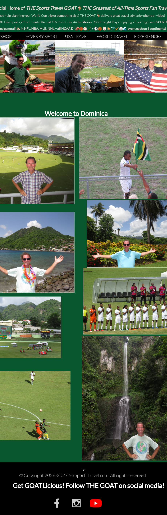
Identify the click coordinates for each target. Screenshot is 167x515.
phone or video (153, 15)
